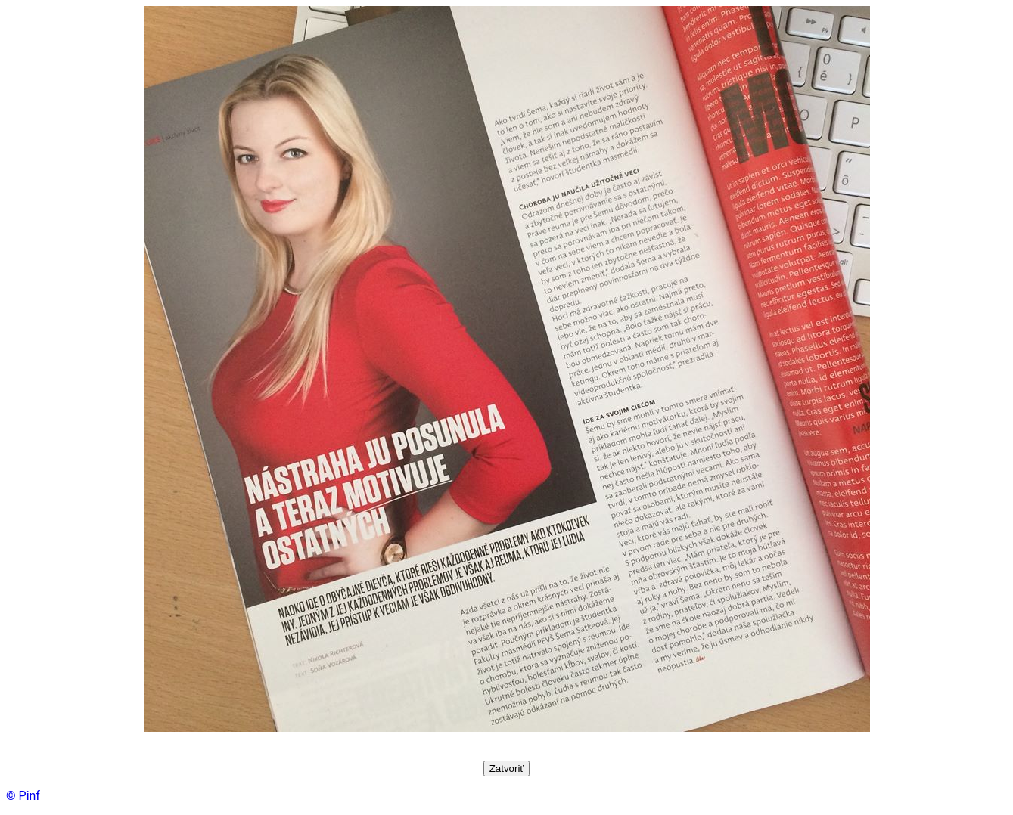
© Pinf (23, 796)
